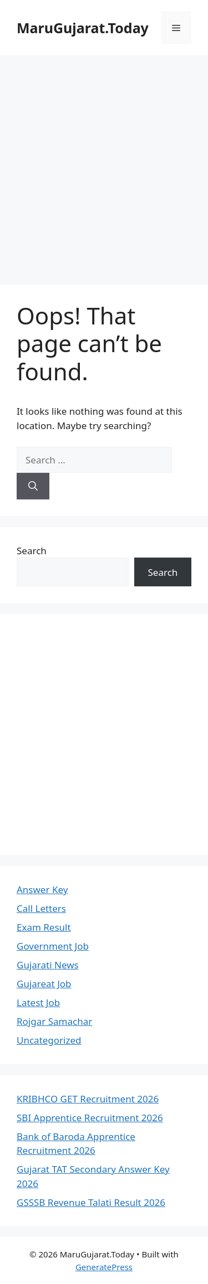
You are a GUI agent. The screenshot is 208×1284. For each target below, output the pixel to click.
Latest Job (38, 1002)
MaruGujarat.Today (83, 27)
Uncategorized (49, 1040)
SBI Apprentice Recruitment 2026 (90, 1117)
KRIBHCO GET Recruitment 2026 (88, 1098)
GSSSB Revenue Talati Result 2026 (91, 1202)
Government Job (53, 946)
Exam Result (44, 927)
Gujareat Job (44, 983)
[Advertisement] (104, 165)
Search (32, 550)
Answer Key (42, 889)
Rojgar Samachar (54, 1021)
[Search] (33, 486)
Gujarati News (48, 964)
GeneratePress (104, 1266)
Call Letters (41, 908)
